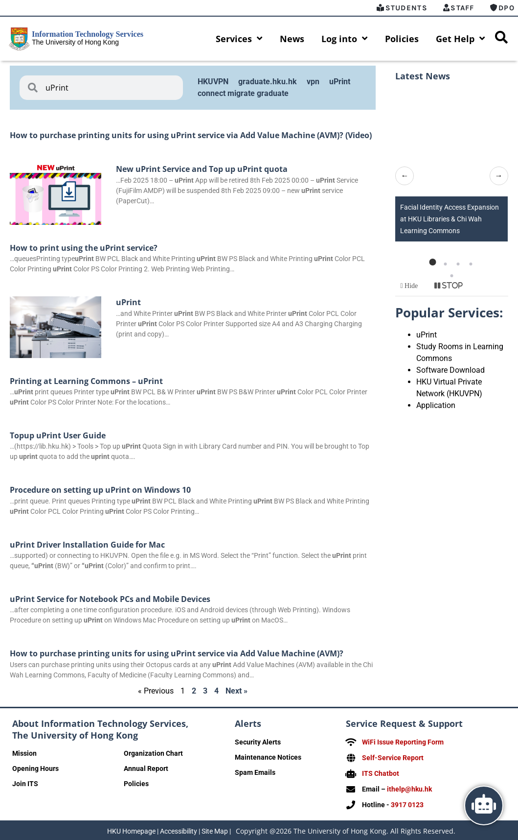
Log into (344, 39)
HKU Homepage (131, 829)
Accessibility (178, 829)
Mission (24, 753)
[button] (432, 262)
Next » (236, 691)
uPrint (339, 81)
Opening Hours (35, 768)
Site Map (215, 829)
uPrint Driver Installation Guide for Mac (87, 544)
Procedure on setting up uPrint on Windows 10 (100, 489)
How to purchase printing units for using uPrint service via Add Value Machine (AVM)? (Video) (191, 135)
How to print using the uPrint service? (84, 247)
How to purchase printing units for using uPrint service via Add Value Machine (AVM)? (176, 653)
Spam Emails (255, 772)
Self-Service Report (393, 757)
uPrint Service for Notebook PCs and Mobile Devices (110, 599)
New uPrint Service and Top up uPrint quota (202, 169)
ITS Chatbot (380, 772)
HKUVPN (213, 81)
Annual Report (146, 768)
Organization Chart (153, 753)
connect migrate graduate (243, 93)
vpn (313, 81)
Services (239, 39)
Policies (402, 39)
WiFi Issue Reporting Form (403, 742)
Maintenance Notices (268, 757)
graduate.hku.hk (267, 81)
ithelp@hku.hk (409, 788)
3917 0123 (407, 803)
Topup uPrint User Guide (58, 435)
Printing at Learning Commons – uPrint (86, 381)
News (292, 39)
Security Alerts (258, 742)
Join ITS (25, 784)
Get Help (460, 39)
